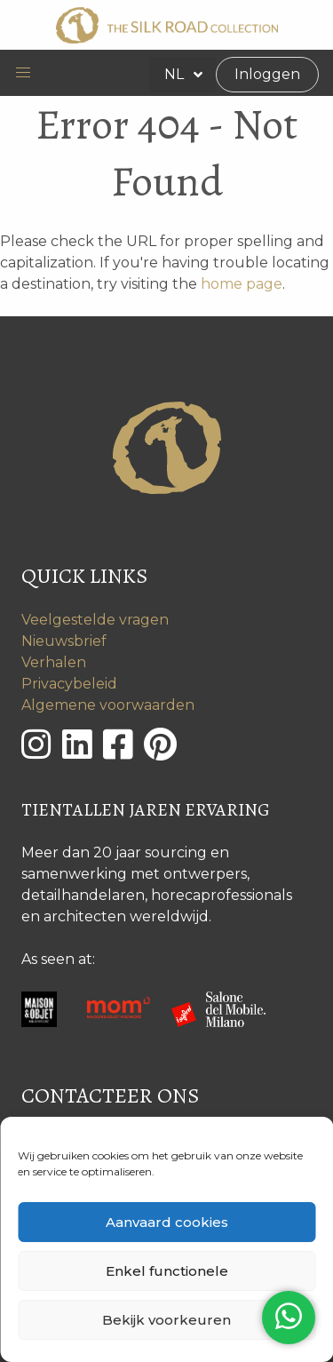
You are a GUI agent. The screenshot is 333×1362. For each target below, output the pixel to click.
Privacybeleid (69, 683)
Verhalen (53, 662)
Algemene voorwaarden (107, 705)
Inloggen (267, 74)
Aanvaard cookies (167, 1222)
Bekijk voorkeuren (166, 1319)
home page (241, 283)
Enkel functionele (167, 1270)
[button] (23, 73)
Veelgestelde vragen (95, 619)
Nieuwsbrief (64, 641)
